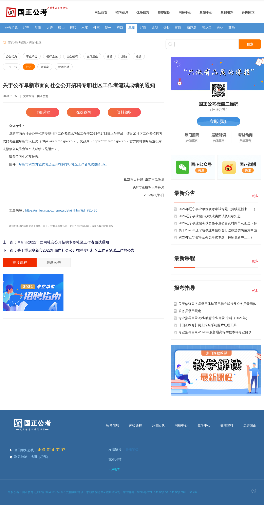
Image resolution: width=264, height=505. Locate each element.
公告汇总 (11, 27)
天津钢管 (132, 449)
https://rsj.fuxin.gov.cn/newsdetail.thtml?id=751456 (61, 210)
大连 (49, 27)
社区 (38, 42)
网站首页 (100, 12)
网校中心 (184, 12)
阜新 (131, 27)
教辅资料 (227, 12)
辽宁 (26, 27)
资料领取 (124, 112)
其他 (231, 27)
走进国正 (248, 12)
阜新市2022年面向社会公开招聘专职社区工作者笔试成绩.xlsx (63, 164)
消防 (124, 56)
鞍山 (61, 27)
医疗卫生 (92, 56)
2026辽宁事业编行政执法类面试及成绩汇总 (209, 216)
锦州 (108, 27)
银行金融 (52, 56)
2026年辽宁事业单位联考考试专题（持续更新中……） (217, 209)
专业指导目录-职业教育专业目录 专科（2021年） (213, 318)
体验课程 (142, 12)
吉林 (220, 27)
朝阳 (178, 27)
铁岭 (167, 27)
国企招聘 (72, 56)
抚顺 (73, 27)
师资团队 (163, 12)
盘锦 (155, 27)
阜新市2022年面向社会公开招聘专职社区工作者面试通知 (63, 242)
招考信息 (121, 12)
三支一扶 (11, 67)
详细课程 (42, 112)
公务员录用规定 (189, 311)
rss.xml (192, 492)
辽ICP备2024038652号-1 (50, 492)
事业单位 (31, 56)
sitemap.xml (144, 492)
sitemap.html (178, 492)
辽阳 (143, 27)
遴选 (139, 56)
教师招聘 (63, 67)
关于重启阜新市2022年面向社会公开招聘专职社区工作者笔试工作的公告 (75, 250)
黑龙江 (206, 27)
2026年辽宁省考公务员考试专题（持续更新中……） (216, 237)
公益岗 (45, 67)
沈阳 (38, 27)
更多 (255, 196)
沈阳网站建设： (76, 492)
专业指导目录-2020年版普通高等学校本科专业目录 (214, 332)
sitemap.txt (161, 492)
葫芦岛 (191, 27)
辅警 (109, 56)
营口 (120, 27)
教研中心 (206, 12)
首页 (11, 42)
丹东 (96, 27)
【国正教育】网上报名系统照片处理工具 (207, 325)
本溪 (84, 27)
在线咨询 (83, 112)
